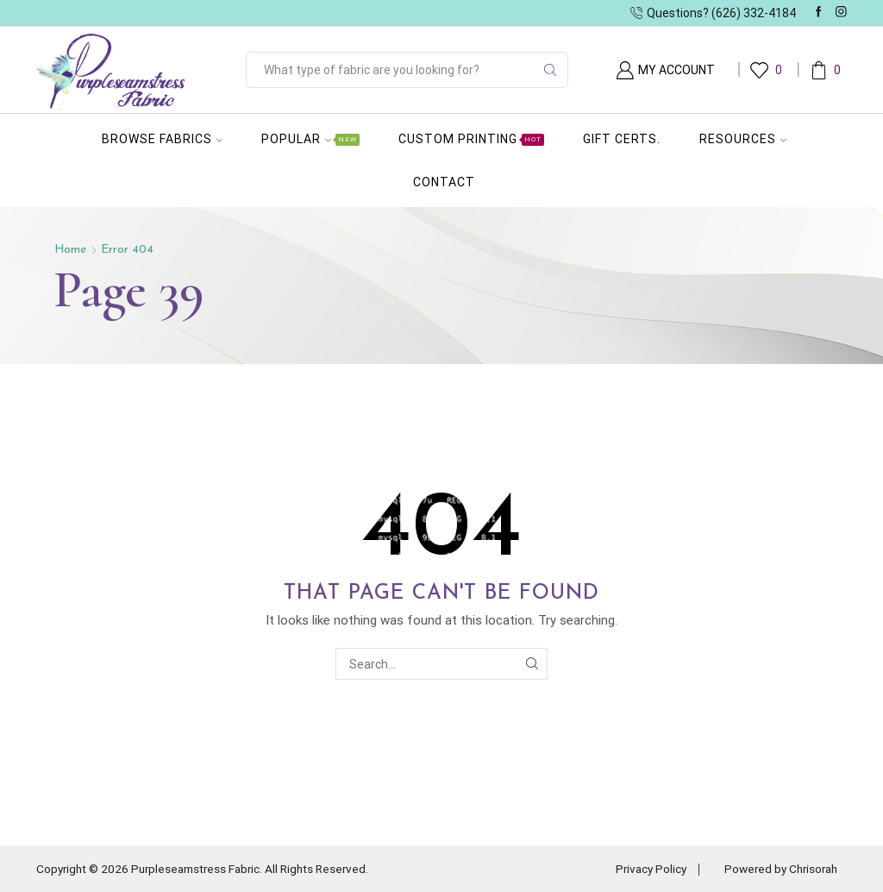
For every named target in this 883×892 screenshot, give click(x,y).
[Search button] (550, 70)
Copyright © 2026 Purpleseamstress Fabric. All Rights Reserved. (210, 869)
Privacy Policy (641, 869)
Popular (310, 139)
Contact (444, 182)
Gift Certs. (622, 139)
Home (70, 249)
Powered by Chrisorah (777, 869)
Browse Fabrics (162, 139)
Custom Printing (471, 139)
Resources (742, 139)
